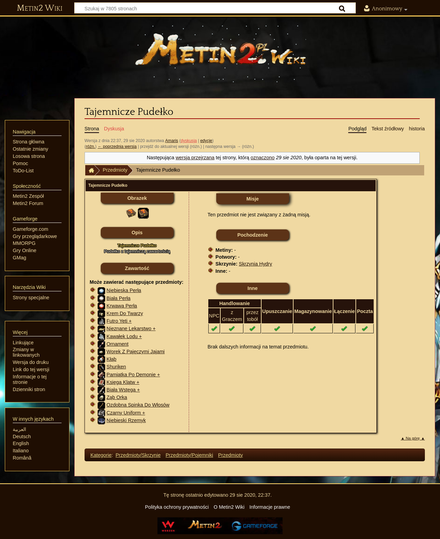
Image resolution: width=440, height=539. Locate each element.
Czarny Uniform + (126, 413)
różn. (90, 146)
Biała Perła (119, 298)
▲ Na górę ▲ (413, 438)
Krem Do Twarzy (125, 313)
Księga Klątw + (123, 382)
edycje (206, 140)
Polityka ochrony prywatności (177, 507)
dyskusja (189, 140)
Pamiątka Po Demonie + (133, 374)
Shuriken (116, 366)
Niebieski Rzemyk (126, 420)
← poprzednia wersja (117, 146)
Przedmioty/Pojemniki (189, 455)
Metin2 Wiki (40, 8)
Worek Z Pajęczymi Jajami (136, 351)
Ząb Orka (117, 397)
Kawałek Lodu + (124, 336)
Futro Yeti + (119, 321)
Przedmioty (115, 170)
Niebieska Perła (124, 290)
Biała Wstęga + (123, 389)
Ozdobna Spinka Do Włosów (138, 405)
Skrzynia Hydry (255, 264)
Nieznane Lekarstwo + (131, 328)
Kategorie (101, 455)
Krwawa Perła (122, 306)
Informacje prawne (270, 507)
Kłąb (112, 359)
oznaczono (263, 157)
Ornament (118, 344)
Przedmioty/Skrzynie (138, 455)
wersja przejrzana (195, 157)
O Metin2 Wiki (229, 507)
